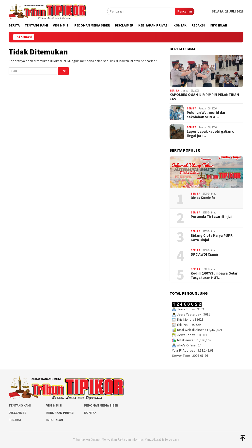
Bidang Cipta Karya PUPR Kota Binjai (212, 237)
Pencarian (184, 11)
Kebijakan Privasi (60, 413)
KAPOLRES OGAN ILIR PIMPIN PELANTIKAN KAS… (204, 96)
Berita (174, 90)
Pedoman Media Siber (101, 405)
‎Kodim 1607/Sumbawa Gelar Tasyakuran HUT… (214, 275)
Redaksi (15, 420)
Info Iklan (54, 420)
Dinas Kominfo (203, 198)
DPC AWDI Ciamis (205, 254)
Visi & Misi (54, 405)
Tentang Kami (20, 405)
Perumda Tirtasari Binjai (211, 216)
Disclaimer (17, 413)
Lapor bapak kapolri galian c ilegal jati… (210, 133)
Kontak (90, 413)
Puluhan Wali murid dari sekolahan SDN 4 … (206, 114)
